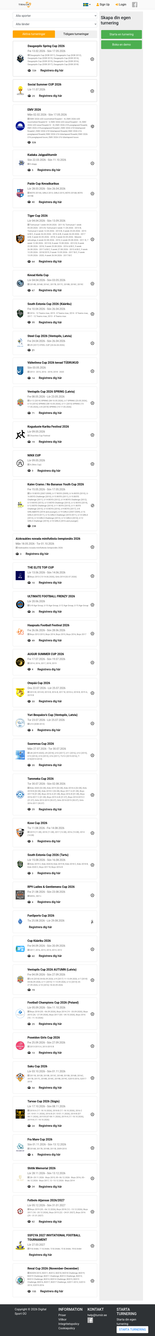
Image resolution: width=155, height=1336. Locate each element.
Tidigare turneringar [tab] (76, 34)
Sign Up (103, 4)
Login (121, 4)
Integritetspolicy (68, 1324)
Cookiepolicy (66, 1328)
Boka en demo (121, 44)
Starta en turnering (122, 34)
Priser (62, 1315)
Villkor (62, 1319)
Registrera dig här (51, 70)
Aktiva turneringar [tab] (33, 34)
